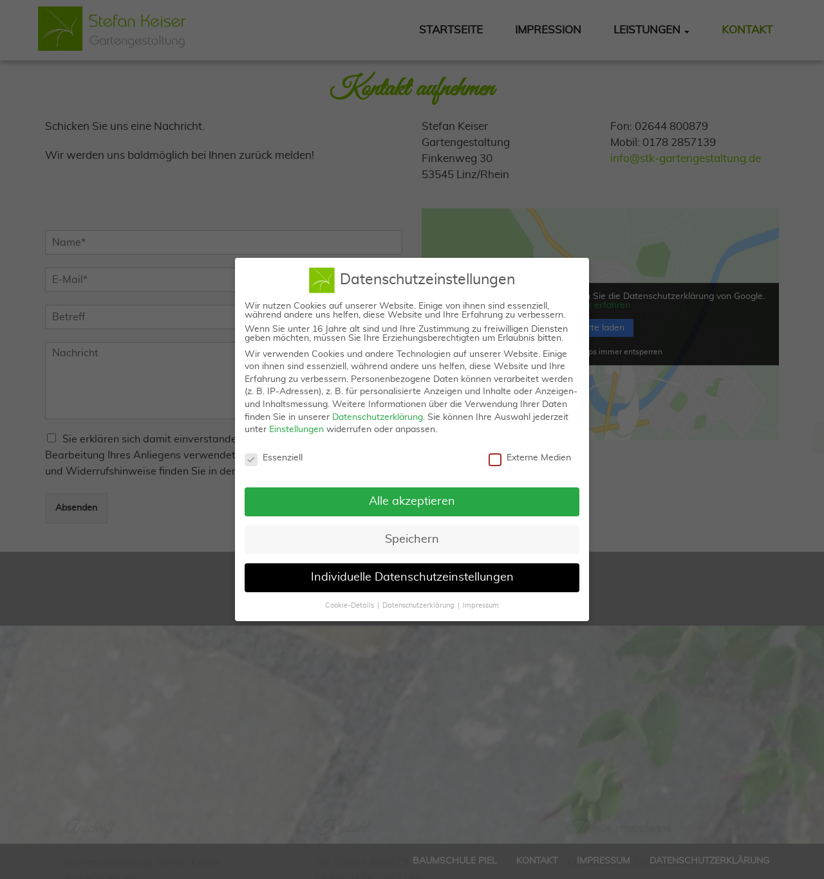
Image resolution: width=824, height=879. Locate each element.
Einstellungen (296, 423)
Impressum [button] (481, 599)
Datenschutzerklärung (377, 410)
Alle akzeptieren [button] (412, 495)
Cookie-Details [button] (349, 599)
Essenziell (274, 452)
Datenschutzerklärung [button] (418, 599)
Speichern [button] (412, 533)
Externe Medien (530, 452)
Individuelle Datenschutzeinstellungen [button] (412, 571)
